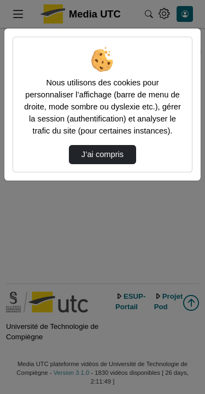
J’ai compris (102, 154)
